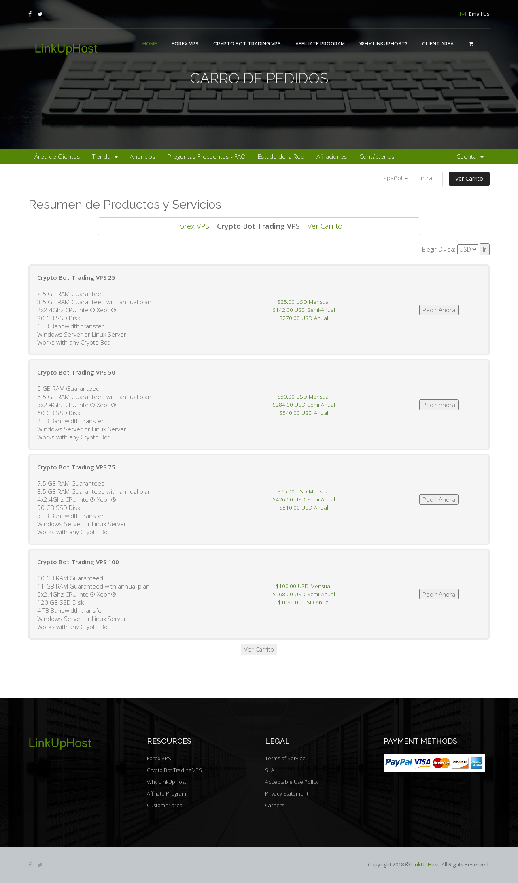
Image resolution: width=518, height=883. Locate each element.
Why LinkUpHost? (383, 44)
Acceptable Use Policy (291, 781)
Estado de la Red (281, 156)
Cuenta (470, 156)
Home (149, 44)
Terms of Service (285, 758)
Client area (438, 44)
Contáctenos (377, 156)
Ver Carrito (469, 178)
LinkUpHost (425, 864)
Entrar (426, 178)
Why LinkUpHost (166, 781)
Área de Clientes (57, 156)
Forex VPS (185, 44)
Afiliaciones (331, 156)
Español (394, 178)
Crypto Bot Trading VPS (247, 44)
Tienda (105, 156)
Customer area (165, 805)
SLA (269, 770)
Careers (274, 805)
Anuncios (142, 156)
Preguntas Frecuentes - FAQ (207, 156)
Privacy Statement (286, 793)
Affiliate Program (320, 44)
